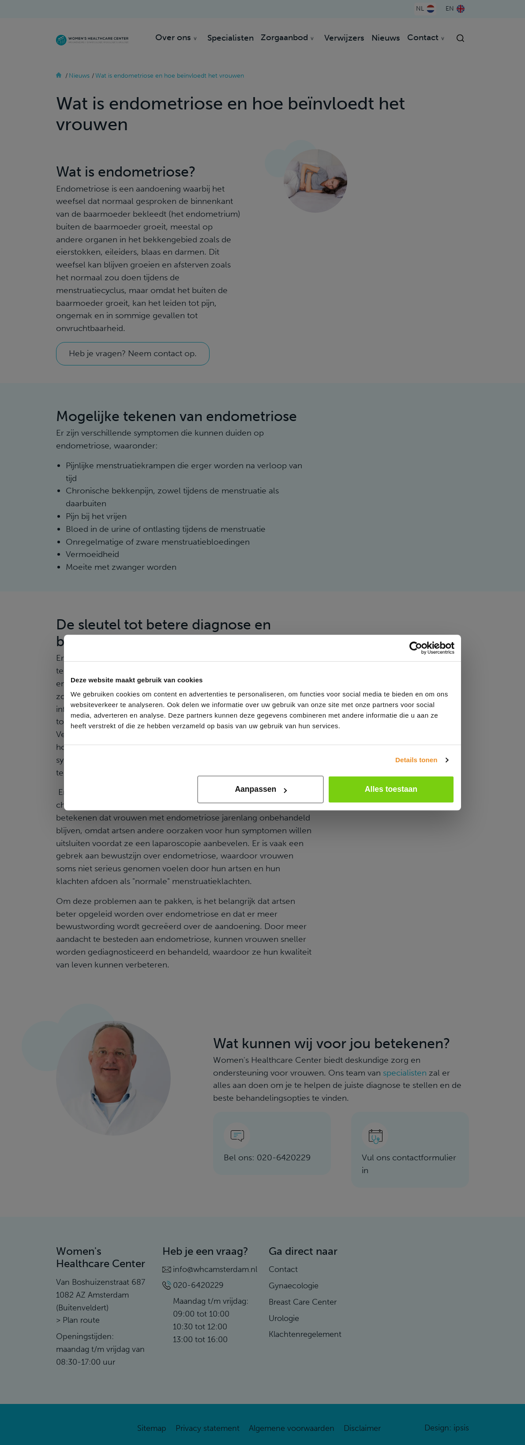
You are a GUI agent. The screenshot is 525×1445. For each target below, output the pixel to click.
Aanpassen (261, 789)
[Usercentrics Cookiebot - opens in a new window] (415, 648)
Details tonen (416, 760)
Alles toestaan (391, 789)
